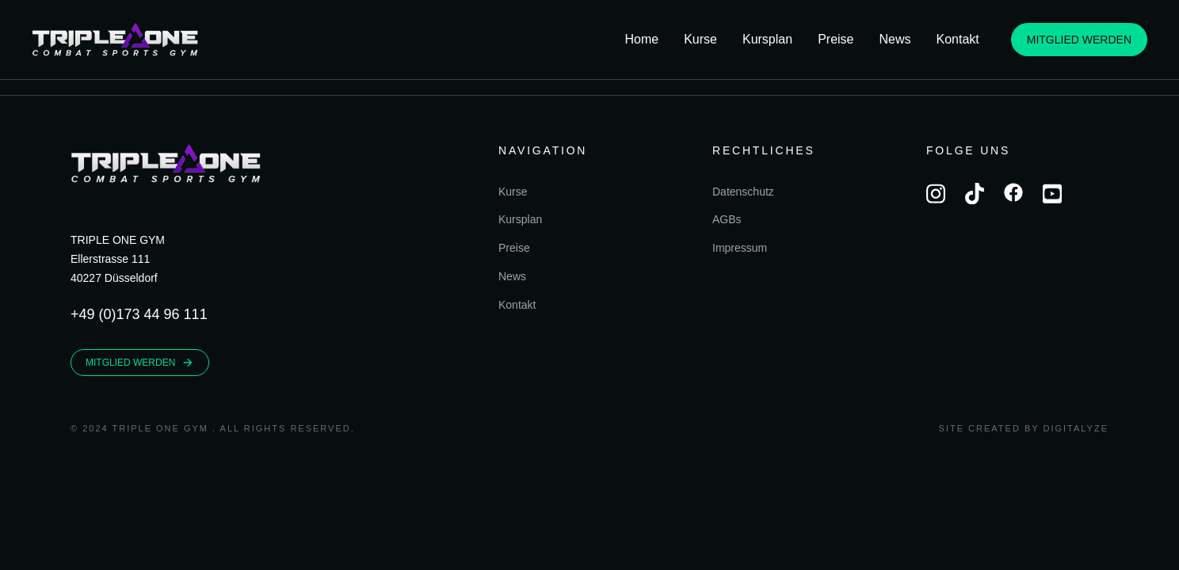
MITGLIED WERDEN (1079, 39)
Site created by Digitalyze (1023, 428)
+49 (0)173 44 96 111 (139, 314)
